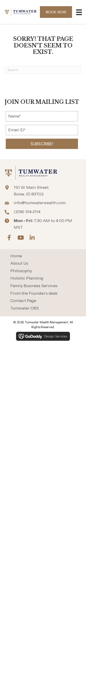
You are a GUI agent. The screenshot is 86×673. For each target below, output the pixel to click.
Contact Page (23, 300)
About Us (19, 263)
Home (16, 256)
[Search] (43, 70)
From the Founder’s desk (34, 293)
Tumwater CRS (24, 308)
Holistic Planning (26, 278)
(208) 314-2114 (27, 211)
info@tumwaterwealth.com (40, 202)
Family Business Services (33, 285)
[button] (42, 144)
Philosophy (21, 271)
